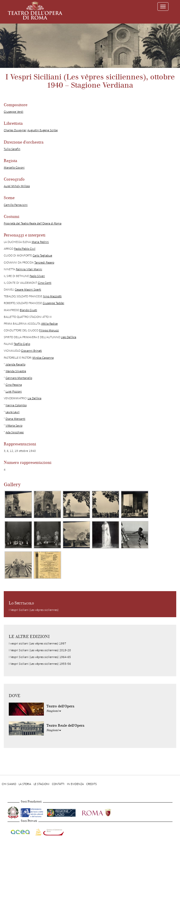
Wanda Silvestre (16, 371)
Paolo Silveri (37, 276)
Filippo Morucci (49, 330)
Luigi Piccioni (14, 391)
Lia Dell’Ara (34, 398)
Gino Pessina (14, 385)
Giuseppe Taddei (53, 303)
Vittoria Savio (14, 426)
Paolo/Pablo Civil (24, 249)
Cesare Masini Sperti (28, 290)
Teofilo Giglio (22, 344)
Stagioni (53, 711)
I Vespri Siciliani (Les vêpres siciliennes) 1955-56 (40, 664)
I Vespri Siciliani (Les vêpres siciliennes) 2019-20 (40, 650)
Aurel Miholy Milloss (17, 186)
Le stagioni (41, 784)
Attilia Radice (49, 324)
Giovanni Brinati (31, 351)
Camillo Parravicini (16, 205)
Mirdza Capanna (43, 358)
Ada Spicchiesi (15, 432)
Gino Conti (44, 283)
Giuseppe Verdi (13, 112)
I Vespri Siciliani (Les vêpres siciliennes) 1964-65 (40, 657)
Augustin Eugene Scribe (42, 130)
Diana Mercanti (15, 419)
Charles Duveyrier (15, 130)
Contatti (58, 784)
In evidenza (75, 784)
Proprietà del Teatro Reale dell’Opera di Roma (32, 223)
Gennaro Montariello (19, 378)
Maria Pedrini (40, 242)
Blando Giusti (28, 310)
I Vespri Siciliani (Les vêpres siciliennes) (34, 610)
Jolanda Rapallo (15, 364)
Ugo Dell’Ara (68, 337)
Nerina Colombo (16, 405)
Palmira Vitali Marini (29, 269)
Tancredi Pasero (44, 262)
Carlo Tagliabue (42, 255)
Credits (91, 784)
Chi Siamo (9, 784)
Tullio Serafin (12, 149)
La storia (25, 784)
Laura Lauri (13, 412)
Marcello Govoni (14, 168)
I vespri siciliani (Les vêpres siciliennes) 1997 (37, 643)
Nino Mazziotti (52, 296)
